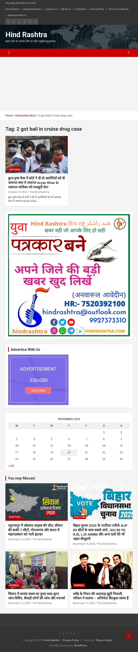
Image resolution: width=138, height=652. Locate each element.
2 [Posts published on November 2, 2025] (121, 432)
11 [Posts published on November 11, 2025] (34, 445)
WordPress (80, 645)
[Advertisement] (69, 84)
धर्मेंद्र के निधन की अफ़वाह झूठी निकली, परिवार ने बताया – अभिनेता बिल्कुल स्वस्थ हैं (100, 596)
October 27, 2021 (17, 192)
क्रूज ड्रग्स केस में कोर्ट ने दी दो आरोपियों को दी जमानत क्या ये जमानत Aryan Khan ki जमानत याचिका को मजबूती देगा (36, 182)
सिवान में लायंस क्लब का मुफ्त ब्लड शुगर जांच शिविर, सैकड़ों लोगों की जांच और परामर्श (36, 596)
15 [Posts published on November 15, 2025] (103, 445)
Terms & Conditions (118, 9)
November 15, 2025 (19, 539)
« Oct (11, 465)
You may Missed (21, 478)
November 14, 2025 (84, 543)
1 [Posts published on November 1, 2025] (104, 432)
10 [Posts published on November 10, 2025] (16, 445)
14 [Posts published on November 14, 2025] (86, 445)
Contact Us (51, 9)
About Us (66, 9)
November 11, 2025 (84, 603)
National (14, 169)
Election (14, 517)
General (14, 585)
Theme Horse (104, 640)
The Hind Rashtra (39, 192)
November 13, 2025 (19, 603)
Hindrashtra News (32, 9)
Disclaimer (80, 9)
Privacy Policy (97, 9)
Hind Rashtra (12, 9)
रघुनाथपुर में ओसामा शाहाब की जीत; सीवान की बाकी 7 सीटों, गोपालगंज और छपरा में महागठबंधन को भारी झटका (35, 529)
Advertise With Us (17, 15)
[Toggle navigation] (9, 53)
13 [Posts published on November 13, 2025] (69, 445)
